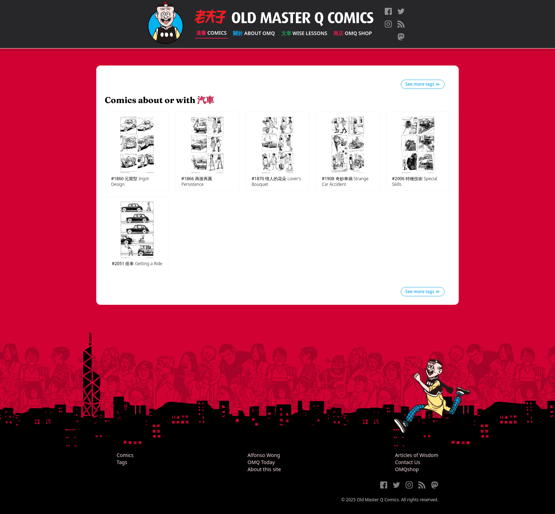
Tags (122, 462)
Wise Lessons (304, 33)
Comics (211, 32)
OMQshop (407, 469)
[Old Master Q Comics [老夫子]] (165, 24)
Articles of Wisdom (416, 455)
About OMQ (254, 33)
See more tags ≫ (422, 84)
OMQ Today (261, 462)
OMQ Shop (352, 33)
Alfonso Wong (263, 455)
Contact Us (407, 462)
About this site (264, 469)
